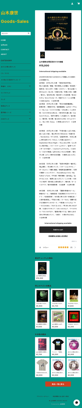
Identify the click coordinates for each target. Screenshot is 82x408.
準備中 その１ (6, 86)
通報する (74, 241)
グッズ (3, 99)
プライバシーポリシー (43, 396)
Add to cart (58, 230)
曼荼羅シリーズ (6, 112)
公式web (4, 45)
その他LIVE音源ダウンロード (11, 80)
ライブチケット (5, 93)
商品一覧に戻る (58, 384)
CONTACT (5, 49)
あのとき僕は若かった (8, 67)
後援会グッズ (5, 106)
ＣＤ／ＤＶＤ (5, 73)
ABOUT (4, 54)
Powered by (58, 404)
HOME (3, 40)
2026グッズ (5, 119)
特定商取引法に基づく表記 (61, 396)
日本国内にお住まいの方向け (58, 236)
